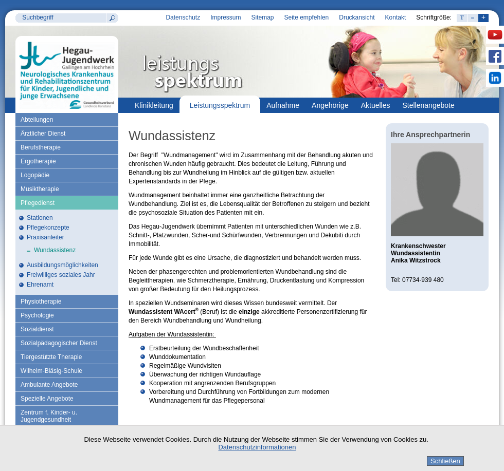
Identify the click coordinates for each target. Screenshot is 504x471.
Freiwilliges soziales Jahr (61, 274)
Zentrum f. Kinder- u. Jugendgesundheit (49, 416)
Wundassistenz (55, 250)
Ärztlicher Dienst (43, 133)
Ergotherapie (38, 161)
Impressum (225, 17)
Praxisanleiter (45, 237)
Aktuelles (375, 105)
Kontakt (395, 17)
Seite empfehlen (306, 17)
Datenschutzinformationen (257, 447)
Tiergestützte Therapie (51, 357)
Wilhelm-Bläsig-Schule (51, 370)
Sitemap (262, 17)
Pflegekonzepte (48, 227)
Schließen (445, 461)
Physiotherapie (41, 301)
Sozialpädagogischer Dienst (59, 343)
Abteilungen (37, 119)
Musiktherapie (40, 189)
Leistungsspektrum (220, 105)
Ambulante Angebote (49, 384)
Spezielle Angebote (47, 398)
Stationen (40, 217)
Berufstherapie (41, 147)
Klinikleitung (154, 105)
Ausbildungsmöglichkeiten (62, 265)
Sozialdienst (37, 329)
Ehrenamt (40, 284)
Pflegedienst (38, 202)
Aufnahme (282, 105)
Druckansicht (356, 17)
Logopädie (35, 175)
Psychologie (37, 315)
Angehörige (330, 105)
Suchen (112, 18)
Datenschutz (183, 17)
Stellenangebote (429, 105)
